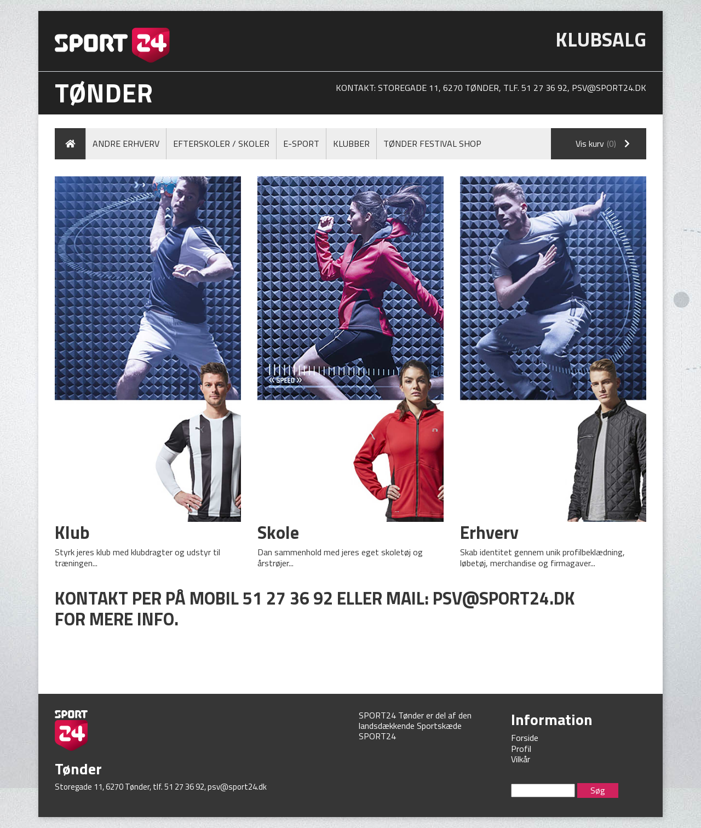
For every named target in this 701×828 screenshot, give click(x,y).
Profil (521, 748)
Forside (524, 737)
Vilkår (520, 759)
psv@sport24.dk (609, 87)
